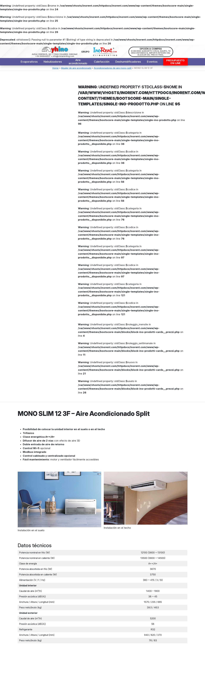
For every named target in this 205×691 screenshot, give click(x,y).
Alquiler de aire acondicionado (76, 68)
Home (55, 68)
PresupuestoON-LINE (175, 62)
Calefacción (101, 61)
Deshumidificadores (128, 61)
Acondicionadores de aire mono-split (112, 68)
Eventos (152, 61)
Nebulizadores (53, 61)
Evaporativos (29, 61)
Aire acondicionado (78, 61)
